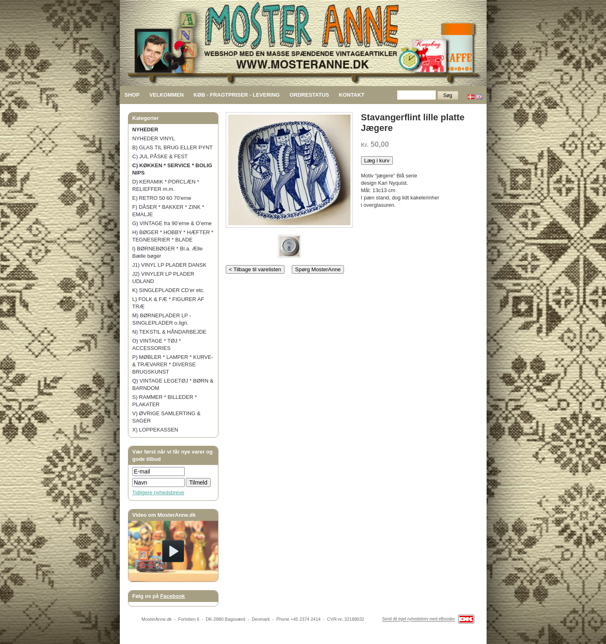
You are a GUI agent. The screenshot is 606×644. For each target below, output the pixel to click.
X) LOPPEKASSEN (155, 430)
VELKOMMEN (166, 95)
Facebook (172, 596)
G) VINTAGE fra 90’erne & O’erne (172, 223)
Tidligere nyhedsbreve (158, 492)
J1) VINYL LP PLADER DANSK (169, 265)
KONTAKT (352, 95)
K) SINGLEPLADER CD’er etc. (168, 290)
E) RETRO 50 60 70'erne (162, 198)
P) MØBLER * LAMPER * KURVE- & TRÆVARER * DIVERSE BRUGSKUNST (172, 364)
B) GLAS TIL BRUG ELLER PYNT (172, 147)
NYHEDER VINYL (153, 138)
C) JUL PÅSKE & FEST (160, 156)
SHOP (132, 95)
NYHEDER (145, 129)
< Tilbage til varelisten (255, 269)
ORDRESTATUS (309, 95)
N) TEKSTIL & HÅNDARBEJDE (169, 332)
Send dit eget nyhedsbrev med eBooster (418, 619)
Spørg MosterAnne (318, 269)
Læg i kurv (377, 160)
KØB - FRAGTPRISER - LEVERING (237, 95)
